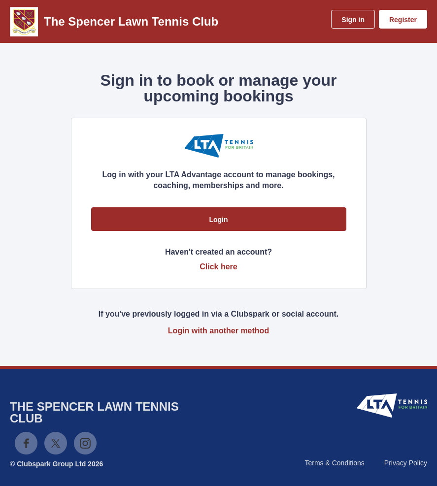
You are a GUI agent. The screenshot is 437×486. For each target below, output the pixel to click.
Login (218, 220)
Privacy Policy (405, 463)
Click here (218, 266)
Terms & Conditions (334, 463)
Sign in (353, 20)
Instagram (85, 443)
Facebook (26, 443)
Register (403, 20)
